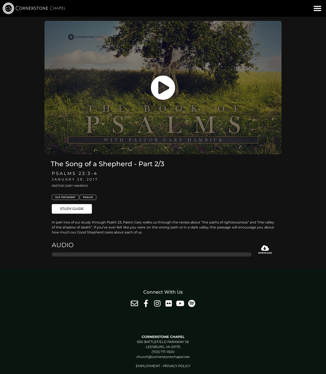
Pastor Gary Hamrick (70, 186)
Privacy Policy (176, 366)
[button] (317, 8)
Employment (148, 366)
